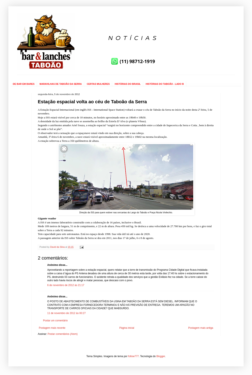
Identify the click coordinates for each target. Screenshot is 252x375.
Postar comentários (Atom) (63, 334)
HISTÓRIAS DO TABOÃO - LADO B (165, 84)
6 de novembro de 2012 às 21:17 (65, 285)
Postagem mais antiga (200, 327)
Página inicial (126, 327)
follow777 (133, 356)
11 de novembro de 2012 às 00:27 (66, 313)
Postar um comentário (55, 320)
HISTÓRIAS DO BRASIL (127, 84)
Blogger (160, 356)
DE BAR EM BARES (23, 84)
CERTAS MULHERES (98, 84)
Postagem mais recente (52, 327)
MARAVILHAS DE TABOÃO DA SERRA (60, 84)
